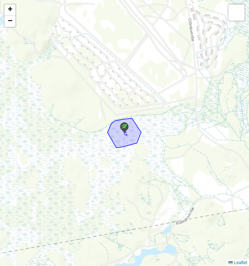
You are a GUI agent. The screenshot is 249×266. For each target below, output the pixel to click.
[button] (124, 127)
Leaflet (237, 262)
